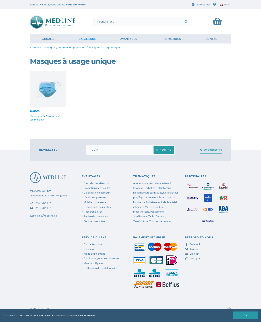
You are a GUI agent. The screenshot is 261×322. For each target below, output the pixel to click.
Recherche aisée (93, 211)
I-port (162, 197)
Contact (212, 39)
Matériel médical (154, 206)
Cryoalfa (138, 187)
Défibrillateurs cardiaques (147, 192)
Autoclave (155, 183)
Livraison (89, 248)
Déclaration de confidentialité (100, 267)
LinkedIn (192, 253)
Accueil (48, 39)
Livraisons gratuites (95, 197)
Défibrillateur (163, 187)
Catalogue (87, 39)
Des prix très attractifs (96, 183)
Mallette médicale (156, 202)
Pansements (157, 211)
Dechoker (149, 187)
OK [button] (245, 315)
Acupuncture (140, 183)
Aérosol (166, 183)
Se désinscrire (211, 149)
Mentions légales (93, 263)
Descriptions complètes (97, 206)
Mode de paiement (94, 253)
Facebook (192, 244)
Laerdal (171, 197)
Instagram (193, 258)
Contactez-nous (93, 244)
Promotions (171, 39)
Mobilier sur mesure (95, 202)
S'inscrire (163, 150)
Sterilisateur (140, 216)
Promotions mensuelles (97, 187)
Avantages (128, 39)
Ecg (140, 197)
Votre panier (200, 4)
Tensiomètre (140, 221)
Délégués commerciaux (97, 192)
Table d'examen (156, 216)
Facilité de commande (96, 216)
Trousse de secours (160, 221)
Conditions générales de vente (101, 258)
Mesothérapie (141, 211)
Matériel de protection (72, 47)
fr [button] (223, 4)
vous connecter (76, 4)
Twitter (191, 248)
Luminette (139, 202)
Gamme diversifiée (94, 221)
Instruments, (151, 197)
